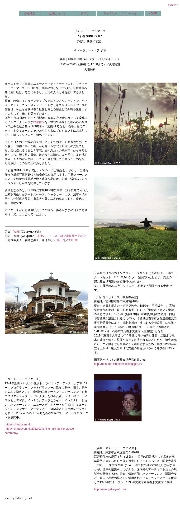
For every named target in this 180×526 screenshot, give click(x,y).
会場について (57, 13)
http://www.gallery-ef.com (110, 489)
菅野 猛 (72, 240)
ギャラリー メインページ (120, 13)
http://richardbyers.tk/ (18, 424)
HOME (152, 13)
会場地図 (29, 13)
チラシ (85, 13)
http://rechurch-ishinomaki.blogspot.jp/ (118, 364)
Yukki (16, 231)
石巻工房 (59, 240)
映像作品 (39, 122)
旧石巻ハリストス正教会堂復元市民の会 (60, 236)
